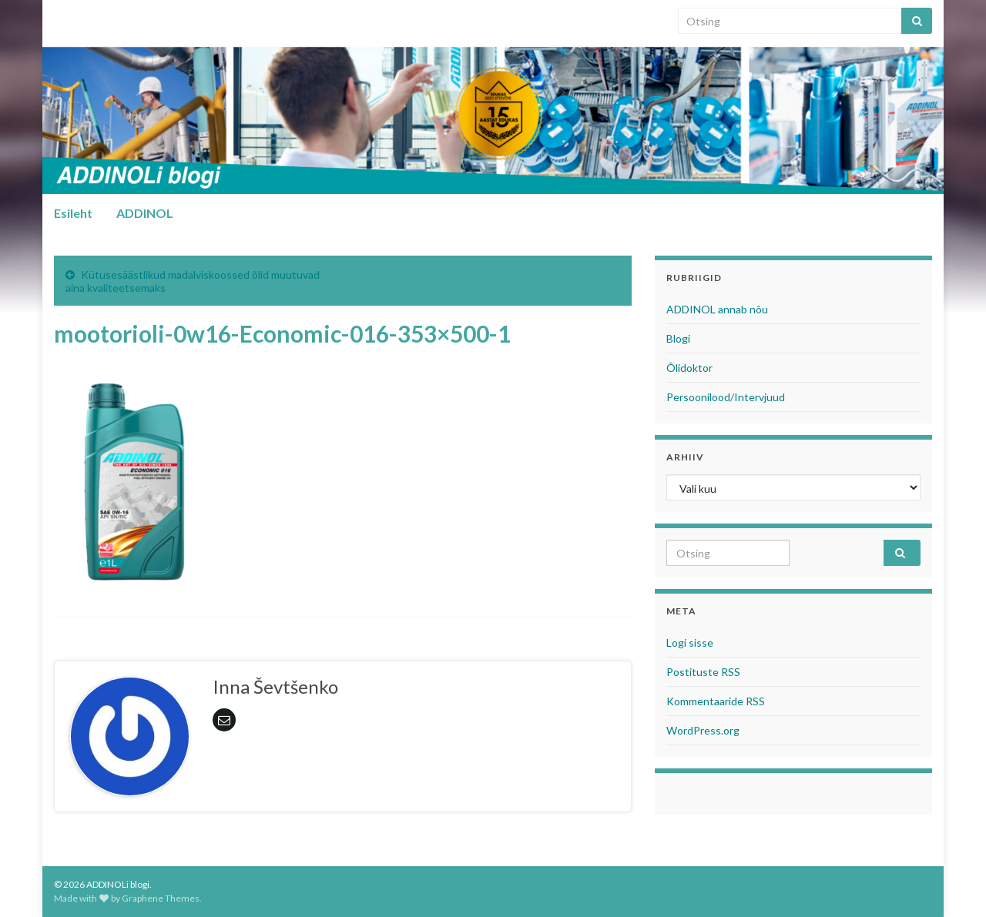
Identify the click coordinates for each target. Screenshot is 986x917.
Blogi (678, 338)
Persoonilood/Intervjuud (725, 396)
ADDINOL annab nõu (717, 309)
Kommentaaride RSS (715, 701)
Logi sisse (689, 642)
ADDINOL (144, 213)
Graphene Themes (161, 898)
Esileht (73, 213)
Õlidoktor (689, 367)
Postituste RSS (703, 671)
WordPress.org (703, 730)
